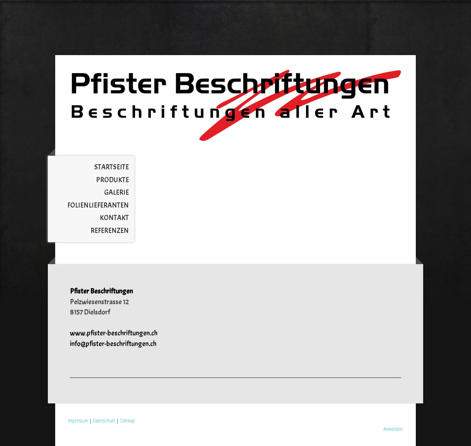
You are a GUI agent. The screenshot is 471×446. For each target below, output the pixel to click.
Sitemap (127, 420)
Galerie (116, 192)
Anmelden (393, 428)
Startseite (111, 167)
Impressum (78, 420)
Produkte (112, 180)
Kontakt (114, 217)
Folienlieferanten (98, 205)
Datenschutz (104, 420)
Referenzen (110, 230)
